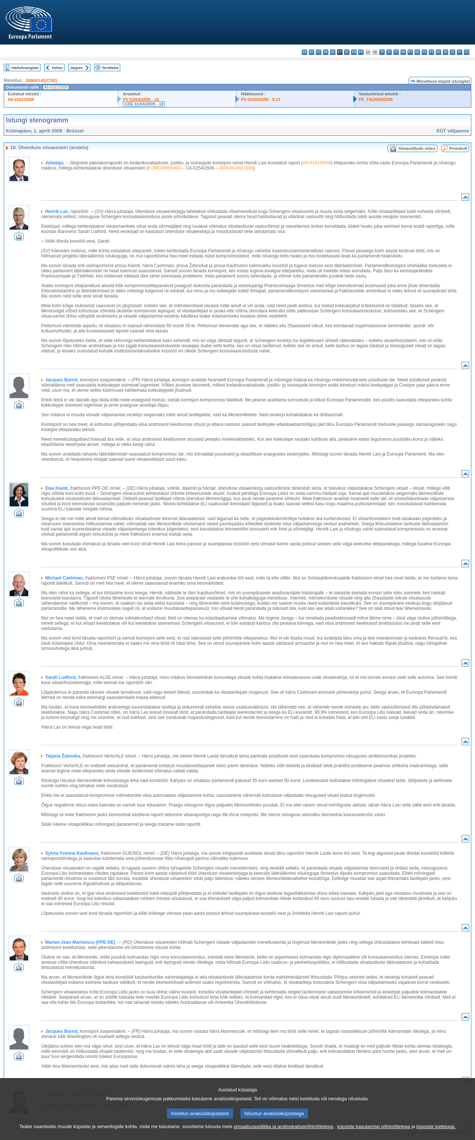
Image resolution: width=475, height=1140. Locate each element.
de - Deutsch (332, 52)
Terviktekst (110, 68)
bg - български (304, 52)
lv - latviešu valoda (389, 52)
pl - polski (424, 52)
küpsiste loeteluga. (436, 1133)
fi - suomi (459, 52)
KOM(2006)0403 (164, 168)
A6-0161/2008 (21, 99)
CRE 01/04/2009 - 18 (143, 104)
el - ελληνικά (347, 52)
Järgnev (76, 68)
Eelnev (57, 68)
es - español (311, 52)
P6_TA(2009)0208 (376, 99)
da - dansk (325, 52)
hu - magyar (403, 52)
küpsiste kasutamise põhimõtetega (373, 1133)
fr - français (361, 52)
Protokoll (458, 148)
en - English (354, 52)
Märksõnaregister (25, 68)
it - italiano (382, 52)
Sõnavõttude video (416, 148)
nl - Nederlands (417, 52)
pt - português (431, 52)
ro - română (438, 52)
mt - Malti (410, 52)
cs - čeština (318, 52)
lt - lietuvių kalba (396, 52)
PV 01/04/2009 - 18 (140, 99)
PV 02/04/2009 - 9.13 (260, 99)
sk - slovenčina (445, 52)
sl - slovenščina (452, 52)
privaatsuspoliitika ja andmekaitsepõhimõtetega (283, 1133)
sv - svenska (466, 52)
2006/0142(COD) (41, 80)
